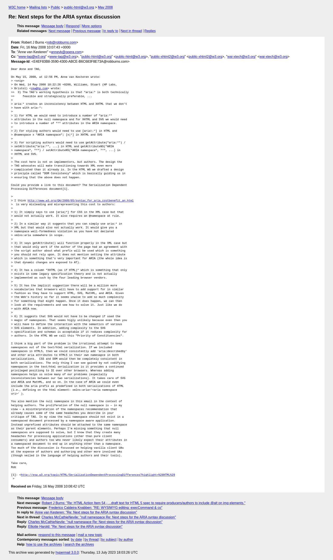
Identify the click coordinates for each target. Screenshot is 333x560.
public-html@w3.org (79, 7)
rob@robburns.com (61, 42)
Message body (52, 26)
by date (76, 539)
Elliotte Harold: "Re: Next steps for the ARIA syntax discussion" (75, 526)
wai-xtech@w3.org (241, 56)
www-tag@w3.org (31, 56)
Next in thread (131, 31)
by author (126, 539)
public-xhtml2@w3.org (168, 56)
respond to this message (56, 535)
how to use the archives (44, 544)
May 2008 (105, 7)
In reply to (110, 31)
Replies (150, 31)
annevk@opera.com (66, 52)
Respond (73, 26)
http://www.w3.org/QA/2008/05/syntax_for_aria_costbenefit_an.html (81, 201)
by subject (108, 539)
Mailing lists (38, 7)
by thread (92, 539)
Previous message (87, 31)
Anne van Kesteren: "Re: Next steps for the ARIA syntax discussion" (86, 512)
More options (92, 26)
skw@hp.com (39, 89)
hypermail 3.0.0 (67, 552)
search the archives (79, 544)
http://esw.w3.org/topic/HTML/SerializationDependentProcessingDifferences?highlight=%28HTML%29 (98, 475)
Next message (59, 31)
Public (55, 7)
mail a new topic (90, 535)
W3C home (16, 7)
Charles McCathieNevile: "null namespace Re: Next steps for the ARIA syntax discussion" (109, 517)
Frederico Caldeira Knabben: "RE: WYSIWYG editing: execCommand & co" (105, 507)
